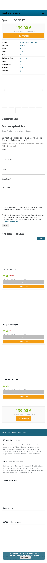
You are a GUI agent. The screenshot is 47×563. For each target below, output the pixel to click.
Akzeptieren (25, 557)
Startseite (5, 433)
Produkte (12, 433)
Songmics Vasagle (10, 324)
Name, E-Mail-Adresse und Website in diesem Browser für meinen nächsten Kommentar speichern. (22, 208)
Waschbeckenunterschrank (28, 42)
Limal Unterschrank (11, 379)
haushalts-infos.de (11, 13)
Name (4, 149)
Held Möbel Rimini (10, 269)
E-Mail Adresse (7, 159)
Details (23, 282)
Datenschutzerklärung (12, 222)
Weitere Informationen (32, 555)
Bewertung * (6, 179)
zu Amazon (23, 35)
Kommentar (6, 187)
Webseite (5, 169)
